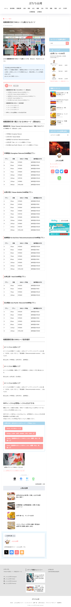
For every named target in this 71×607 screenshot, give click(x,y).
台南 (24, 8)
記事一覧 (35, 603)
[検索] (67, 43)
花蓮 (55, 8)
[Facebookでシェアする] (21, 479)
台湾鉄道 (39, 11)
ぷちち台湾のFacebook (10, 581)
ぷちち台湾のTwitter (9, 579)
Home (11, 603)
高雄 (29, 8)
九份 (42, 8)
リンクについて (28, 603)
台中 (60, 8)
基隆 (51, 8)
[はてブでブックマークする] (27, 479)
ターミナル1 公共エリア (13, 105)
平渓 (46, 8)
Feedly (59, 182)
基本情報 (12, 8)
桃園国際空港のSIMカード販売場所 (15, 103)
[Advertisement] (59, 25)
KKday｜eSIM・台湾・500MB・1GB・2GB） (20, 433)
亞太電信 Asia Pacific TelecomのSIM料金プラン (19, 100)
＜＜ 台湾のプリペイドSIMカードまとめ (13, 470)
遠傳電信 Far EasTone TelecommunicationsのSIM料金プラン (22, 96)
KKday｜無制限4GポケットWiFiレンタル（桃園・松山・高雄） (23, 439)
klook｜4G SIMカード (14, 428)
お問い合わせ (54, 169)
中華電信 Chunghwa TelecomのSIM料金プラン (19, 92)
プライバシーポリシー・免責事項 (53, 603)
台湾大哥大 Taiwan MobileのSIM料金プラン (18, 94)
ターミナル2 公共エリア (13, 109)
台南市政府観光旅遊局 (53, 571)
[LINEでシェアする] (33, 479)
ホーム (6, 8)
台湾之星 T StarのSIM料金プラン (15, 98)
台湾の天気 (6, 569)
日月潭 (65, 8)
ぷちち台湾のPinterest (10, 583)
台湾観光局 (51, 569)
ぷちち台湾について (56, 166)
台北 (33, 8)
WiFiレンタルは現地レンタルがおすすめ (16, 112)
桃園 (38, 8)
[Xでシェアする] (15, 479)
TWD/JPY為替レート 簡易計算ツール (13, 571)
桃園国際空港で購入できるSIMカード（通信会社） (18, 90)
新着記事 (19, 8)
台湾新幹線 (32, 11)
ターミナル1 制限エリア (13, 107)
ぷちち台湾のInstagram (10, 576)
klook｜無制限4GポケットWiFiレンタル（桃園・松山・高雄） (23, 446)
